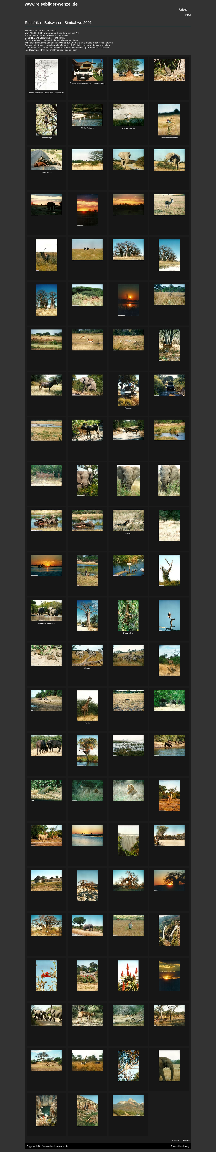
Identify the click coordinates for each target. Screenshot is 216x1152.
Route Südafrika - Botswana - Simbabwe (46, 93)
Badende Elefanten (46, 623)
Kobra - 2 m (128, 633)
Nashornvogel (46, 138)
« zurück (175, 1140)
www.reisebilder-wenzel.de (51, 4)
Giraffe (87, 723)
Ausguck (128, 408)
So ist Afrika (46, 173)
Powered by (180, 1146)
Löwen (128, 533)
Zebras (87, 668)
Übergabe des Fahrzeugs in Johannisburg (87, 83)
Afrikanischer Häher (169, 138)
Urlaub (183, 9)
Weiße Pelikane (87, 128)
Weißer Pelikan (128, 128)
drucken (186, 1140)
